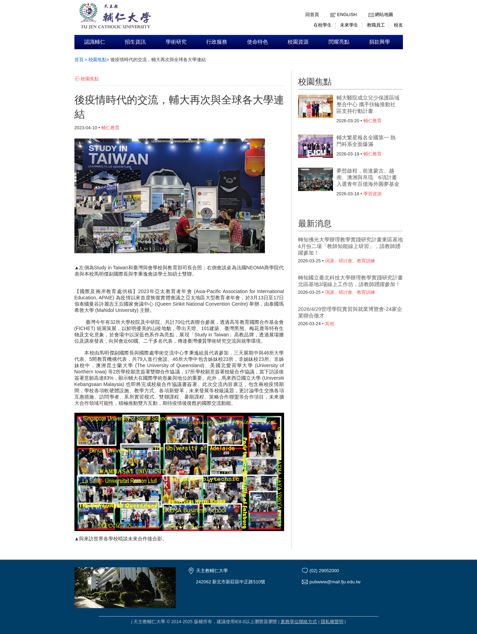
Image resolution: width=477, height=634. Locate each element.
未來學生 (349, 25)
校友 (398, 25)
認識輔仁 (94, 42)
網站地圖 (384, 14)
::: (370, 9)
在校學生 (322, 25)
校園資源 (298, 42)
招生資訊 (135, 42)
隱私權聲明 (332, 621)
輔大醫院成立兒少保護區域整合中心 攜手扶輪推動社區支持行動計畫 (368, 104)
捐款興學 (379, 42)
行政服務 (216, 42)
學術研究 (176, 42)
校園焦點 (97, 59)
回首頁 (312, 14)
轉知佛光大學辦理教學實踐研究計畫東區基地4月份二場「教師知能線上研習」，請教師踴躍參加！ (350, 246)
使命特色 (257, 42)
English (347, 14)
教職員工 (376, 25)
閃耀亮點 (338, 42)
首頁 (79, 59)
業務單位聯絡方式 (299, 621)
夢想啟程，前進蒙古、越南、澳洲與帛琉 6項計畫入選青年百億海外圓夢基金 (368, 177)
